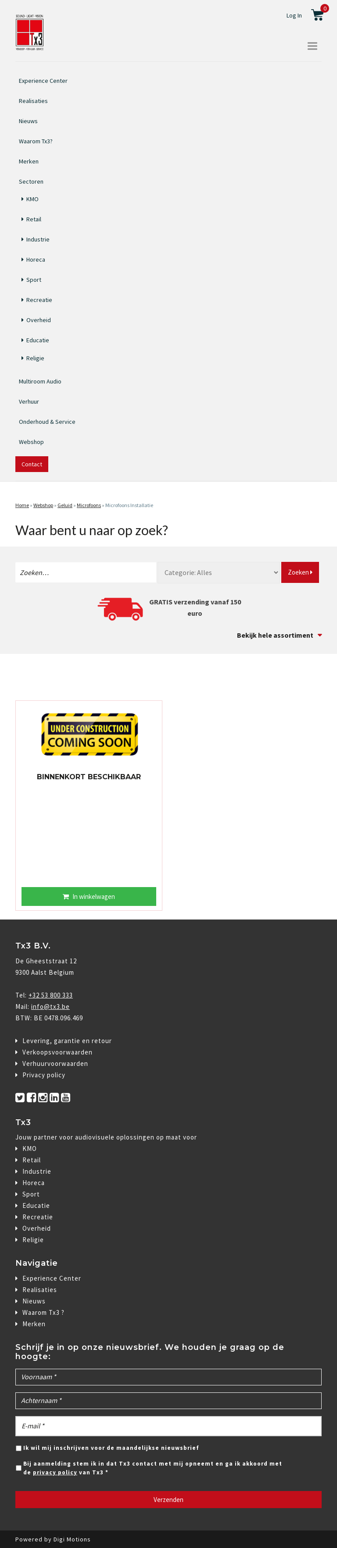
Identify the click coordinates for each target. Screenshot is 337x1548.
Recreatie (39, 300)
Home (22, 505)
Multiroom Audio (40, 381)
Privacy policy (43, 1075)
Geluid (64, 505)
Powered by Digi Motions (53, 1539)
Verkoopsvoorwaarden (57, 1052)
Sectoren (31, 181)
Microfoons (89, 505)
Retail (33, 219)
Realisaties (33, 101)
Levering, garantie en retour (67, 1041)
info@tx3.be (50, 1006)
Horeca (35, 259)
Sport (33, 280)
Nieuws (28, 121)
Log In (294, 15)
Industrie (38, 239)
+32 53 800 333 (51, 995)
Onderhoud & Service (47, 422)
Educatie (37, 340)
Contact (32, 464)
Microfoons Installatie (129, 505)
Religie (35, 358)
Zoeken (300, 572)
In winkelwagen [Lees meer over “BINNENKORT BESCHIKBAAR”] (93, 896)
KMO (32, 199)
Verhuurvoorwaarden (55, 1063)
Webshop (31, 442)
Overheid (38, 320)
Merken (29, 161)
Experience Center (43, 81)
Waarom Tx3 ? (43, 1312)
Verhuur (29, 401)
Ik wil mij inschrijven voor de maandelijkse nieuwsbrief (111, 1448)
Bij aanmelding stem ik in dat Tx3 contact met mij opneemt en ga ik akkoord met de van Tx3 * (152, 1468)
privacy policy (55, 1472)
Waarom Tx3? (36, 141)
